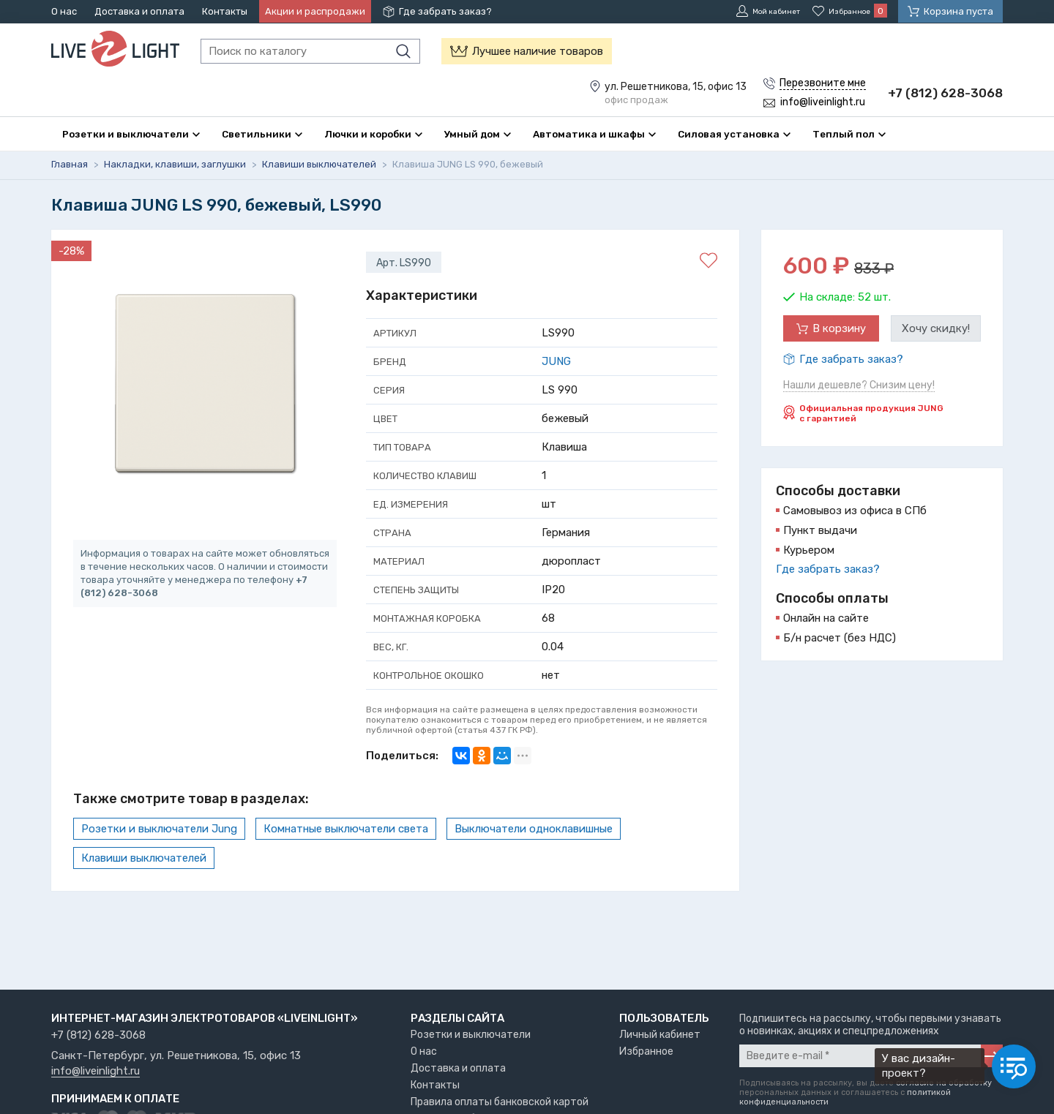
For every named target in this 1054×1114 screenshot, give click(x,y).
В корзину (839, 328)
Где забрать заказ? (445, 11)
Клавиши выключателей (143, 858)
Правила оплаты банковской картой (499, 1102)
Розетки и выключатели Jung (159, 828)
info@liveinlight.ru (95, 1071)
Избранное (646, 1051)
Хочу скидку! (936, 328)
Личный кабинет (659, 1034)
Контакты (224, 11)
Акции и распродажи (315, 11)
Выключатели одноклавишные (534, 828)
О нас (64, 11)
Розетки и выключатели (471, 1034)
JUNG (556, 361)
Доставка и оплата (139, 11)
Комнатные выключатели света (346, 828)
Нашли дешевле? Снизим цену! (859, 385)
